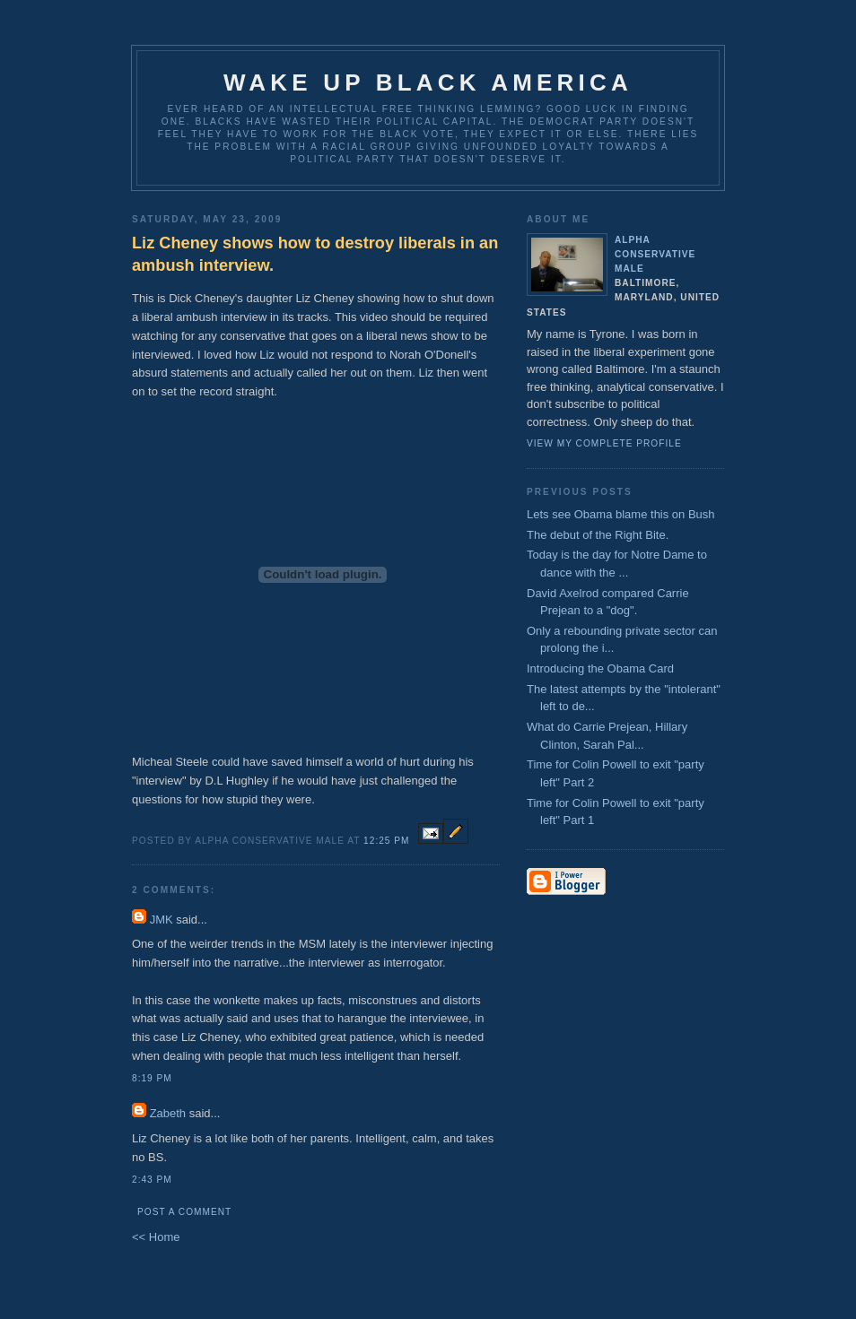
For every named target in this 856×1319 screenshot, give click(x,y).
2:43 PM (152, 1179)
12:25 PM (386, 841)
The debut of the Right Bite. (597, 535)
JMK (161, 919)
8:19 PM (152, 1078)
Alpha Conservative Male (655, 254)
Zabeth (168, 1113)
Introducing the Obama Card (600, 668)
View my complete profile (604, 443)
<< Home (155, 1237)
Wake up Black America (428, 82)
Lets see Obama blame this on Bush (621, 514)
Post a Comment (184, 1212)
